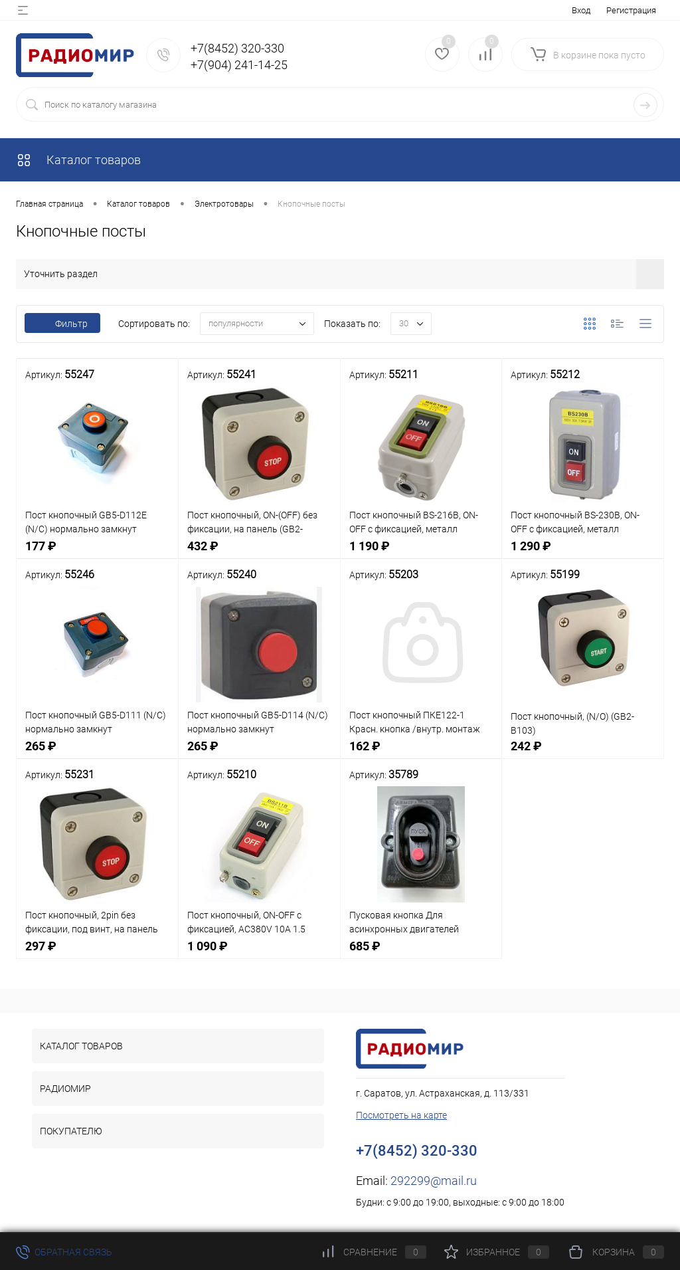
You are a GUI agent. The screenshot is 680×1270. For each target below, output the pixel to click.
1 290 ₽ (583, 553)
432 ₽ (259, 553)
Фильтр (62, 323)
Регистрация (631, 10)
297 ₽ (97, 953)
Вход (581, 10)
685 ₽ (421, 953)
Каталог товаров (78, 160)
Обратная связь (64, 1252)
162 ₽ (421, 753)
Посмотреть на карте (401, 1115)
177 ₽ (97, 553)
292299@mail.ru (433, 1181)
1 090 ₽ (259, 953)
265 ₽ (97, 753)
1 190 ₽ (421, 553)
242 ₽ (583, 753)
